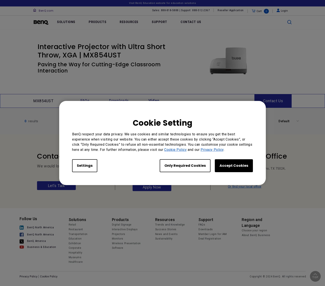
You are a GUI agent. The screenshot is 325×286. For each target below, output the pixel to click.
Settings (85, 165)
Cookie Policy (175, 150)
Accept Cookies (234, 165)
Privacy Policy (212, 150)
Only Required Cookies (185, 165)
